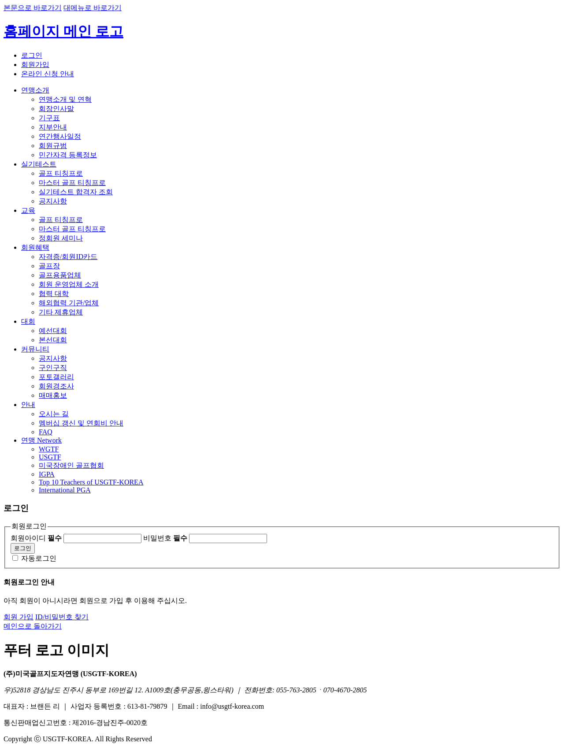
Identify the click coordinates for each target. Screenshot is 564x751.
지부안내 (53, 127)
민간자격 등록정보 (68, 155)
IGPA (47, 474)
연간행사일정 (60, 136)
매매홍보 (53, 395)
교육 (28, 210)
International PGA (65, 490)
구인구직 (53, 367)
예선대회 (53, 330)
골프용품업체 (60, 275)
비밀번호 (165, 538)
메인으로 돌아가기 (33, 626)
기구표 (49, 118)
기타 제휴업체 (61, 312)
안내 (28, 404)
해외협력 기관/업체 (69, 303)
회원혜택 (35, 247)
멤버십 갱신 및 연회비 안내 (81, 423)
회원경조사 (56, 386)
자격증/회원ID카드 (68, 256)
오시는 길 (54, 414)
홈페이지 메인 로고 (63, 31)
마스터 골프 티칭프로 (72, 182)
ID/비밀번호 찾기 (62, 617)
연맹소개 (35, 90)
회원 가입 (18, 617)
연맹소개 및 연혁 (65, 99)
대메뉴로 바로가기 (92, 7)
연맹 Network (41, 440)
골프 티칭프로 (61, 173)
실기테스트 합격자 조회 (76, 192)
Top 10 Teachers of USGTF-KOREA (91, 482)
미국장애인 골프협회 (71, 465)
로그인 (31, 55)
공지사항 (53, 201)
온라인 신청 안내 (47, 74)
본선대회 (53, 340)
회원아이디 (36, 538)
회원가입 (35, 64)
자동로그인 (38, 558)
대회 (28, 321)
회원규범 (53, 145)
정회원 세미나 (61, 238)
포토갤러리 (56, 377)
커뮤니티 (35, 349)
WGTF (49, 449)
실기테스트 (38, 164)
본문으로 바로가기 (33, 7)
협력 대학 (54, 293)
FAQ (45, 432)
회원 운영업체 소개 (69, 284)
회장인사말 (56, 108)
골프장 (49, 266)
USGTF (50, 457)
